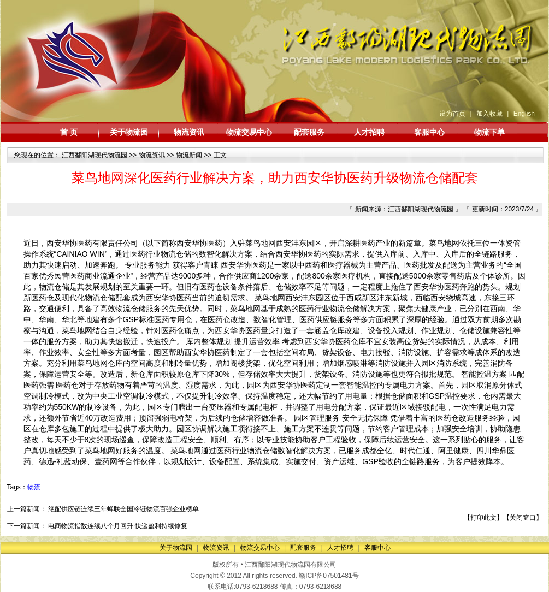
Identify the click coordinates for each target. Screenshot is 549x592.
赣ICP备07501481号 (328, 575)
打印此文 (483, 518)
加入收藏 (489, 113)
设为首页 (452, 113)
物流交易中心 (249, 132)
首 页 (69, 132)
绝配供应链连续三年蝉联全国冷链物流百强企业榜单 (123, 509)
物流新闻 (189, 155)
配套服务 (309, 132)
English (524, 113)
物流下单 (489, 132)
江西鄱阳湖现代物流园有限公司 (291, 565)
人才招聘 (369, 132)
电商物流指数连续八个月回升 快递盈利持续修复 (117, 526)
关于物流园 (129, 132)
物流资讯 (189, 132)
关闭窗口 (523, 518)
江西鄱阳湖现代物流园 (94, 155)
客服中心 (429, 132)
